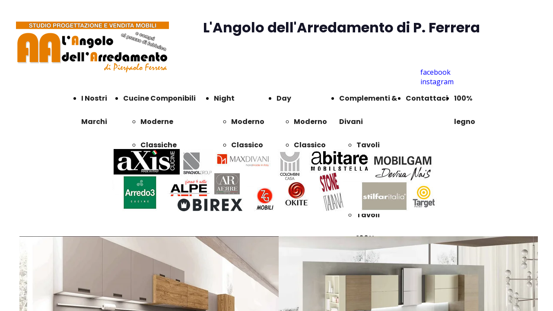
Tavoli (368, 145)
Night (224, 98)
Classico (247, 145)
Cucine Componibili (159, 98)
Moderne (156, 122)
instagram (437, 81)
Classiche (158, 145)
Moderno (247, 122)
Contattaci (427, 98)
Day (283, 98)
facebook (435, 72)
